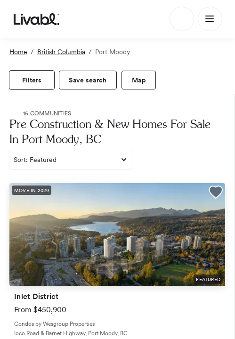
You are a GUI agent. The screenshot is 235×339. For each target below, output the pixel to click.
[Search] (182, 19)
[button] (216, 194)
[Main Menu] (210, 19)
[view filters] (31, 80)
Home (18, 52)
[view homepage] (36, 18)
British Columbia (61, 52)
